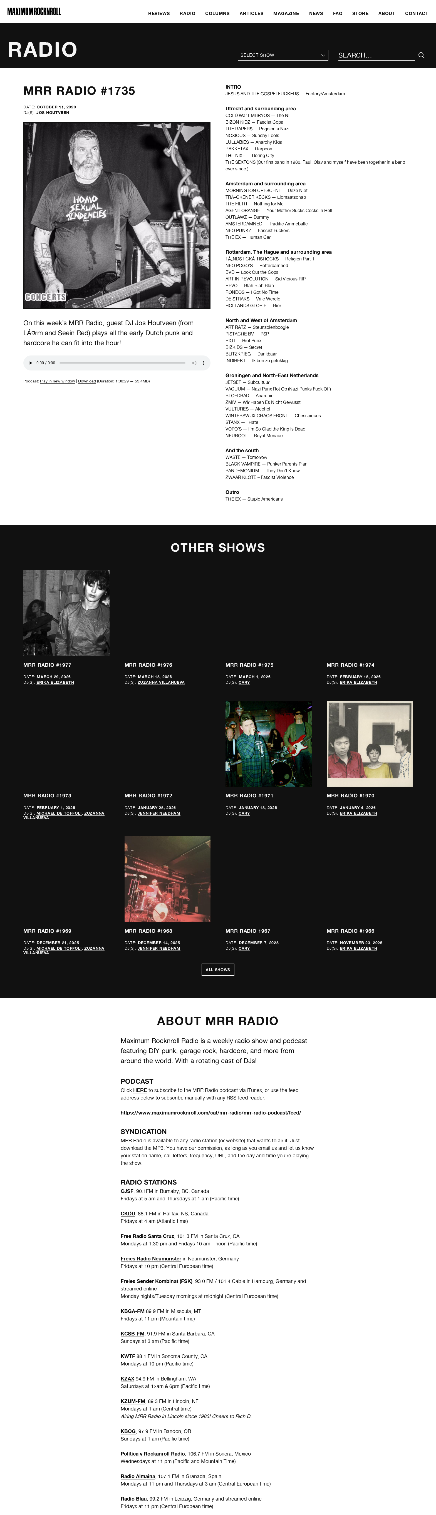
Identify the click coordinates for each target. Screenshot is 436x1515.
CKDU (128, 1213)
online (255, 1499)
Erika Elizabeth (55, 682)
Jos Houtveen (52, 112)
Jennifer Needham (159, 813)
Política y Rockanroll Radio (153, 1454)
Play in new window (57, 381)
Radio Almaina (138, 1476)
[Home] (34, 13)
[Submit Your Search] (421, 55)
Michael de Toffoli (59, 813)
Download (87, 381)
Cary (244, 682)
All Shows (218, 969)
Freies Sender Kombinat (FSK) (156, 1281)
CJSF (127, 1191)
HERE (140, 1090)
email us (267, 1148)
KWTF (128, 1356)
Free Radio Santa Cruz (147, 1236)
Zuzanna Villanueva (161, 682)
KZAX (127, 1378)
